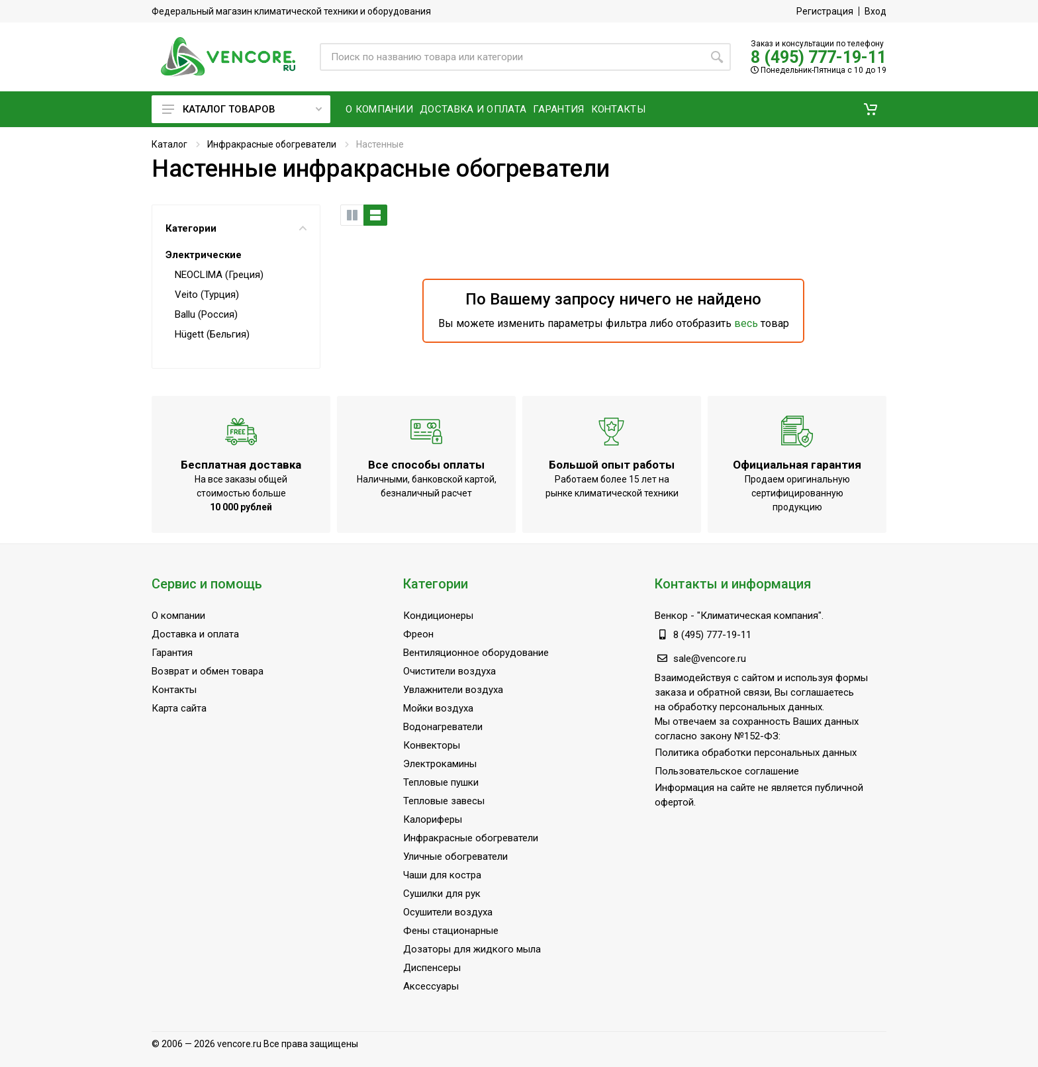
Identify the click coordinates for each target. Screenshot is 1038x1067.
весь (746, 323)
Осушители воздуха (448, 912)
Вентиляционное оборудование (476, 653)
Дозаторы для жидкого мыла (472, 949)
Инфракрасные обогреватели (271, 144)
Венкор (671, 616)
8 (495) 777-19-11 (818, 57)
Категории (236, 228)
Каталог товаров (242, 109)
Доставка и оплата (195, 634)
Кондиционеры (438, 616)
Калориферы (432, 819)
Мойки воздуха (438, 708)
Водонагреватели (443, 727)
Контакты (174, 690)
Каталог (169, 144)
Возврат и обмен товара (207, 671)
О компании (178, 616)
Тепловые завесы (444, 801)
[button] (870, 109)
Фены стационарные (450, 931)
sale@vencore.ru (709, 659)
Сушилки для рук (442, 894)
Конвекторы (431, 745)
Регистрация (824, 11)
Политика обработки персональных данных (756, 753)
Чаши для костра (442, 875)
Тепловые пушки (441, 782)
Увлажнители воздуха (453, 690)
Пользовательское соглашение (727, 771)
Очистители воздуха (449, 671)
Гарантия (172, 653)
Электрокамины (440, 764)
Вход (875, 11)
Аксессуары (431, 986)
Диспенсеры (432, 968)
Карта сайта (179, 708)
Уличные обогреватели (455, 856)
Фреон (418, 634)
